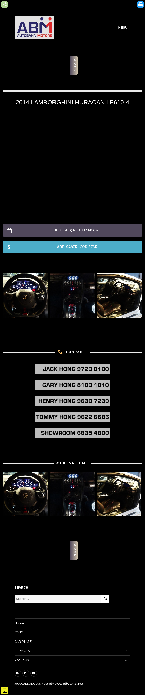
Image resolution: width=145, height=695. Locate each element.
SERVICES (22, 651)
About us (22, 660)
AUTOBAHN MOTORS (28, 683)
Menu (123, 27)
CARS (19, 632)
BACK (75, 65)
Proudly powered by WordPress (63, 683)
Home (19, 623)
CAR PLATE (23, 641)
